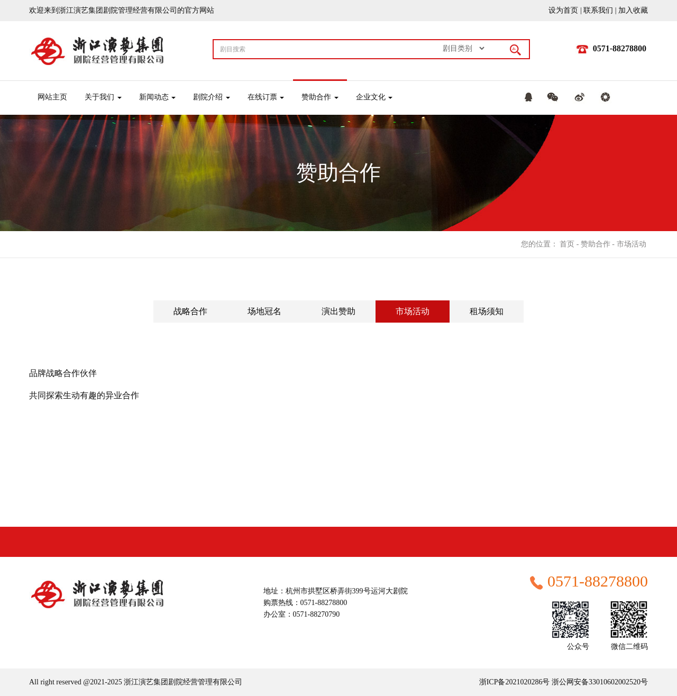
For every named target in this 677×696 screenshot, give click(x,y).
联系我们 (598, 10)
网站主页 (52, 97)
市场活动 (631, 244)
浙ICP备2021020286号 (514, 682)
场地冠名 (264, 311)
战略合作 (190, 311)
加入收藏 (633, 10)
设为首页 (563, 10)
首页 (567, 244)
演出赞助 (338, 311)
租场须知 (487, 311)
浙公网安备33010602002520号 (599, 682)
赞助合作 (595, 244)
